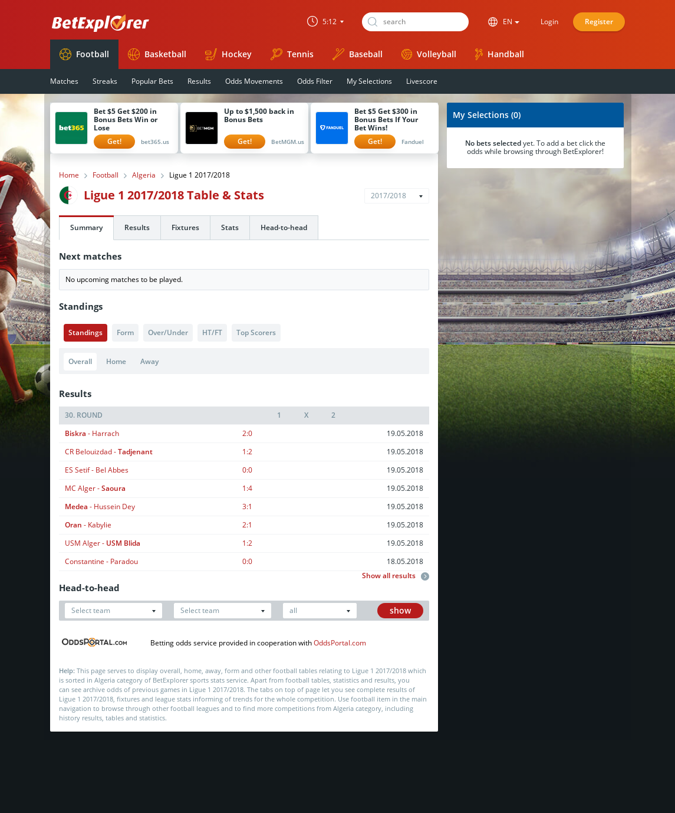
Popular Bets (152, 81)
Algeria (144, 175)
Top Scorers (256, 332)
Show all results (395, 576)
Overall (80, 361)
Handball (499, 54)
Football (84, 54)
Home (69, 175)
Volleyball (428, 54)
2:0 (247, 433)
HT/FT (212, 332)
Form (125, 332)
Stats (230, 227)
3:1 (247, 506)
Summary (86, 227)
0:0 (247, 470)
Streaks (105, 81)
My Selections (369, 81)
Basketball (157, 54)
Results (199, 81)
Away (149, 361)
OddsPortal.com (340, 643)
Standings (85, 332)
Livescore (421, 81)
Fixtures (185, 227)
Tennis (292, 54)
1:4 (247, 488)
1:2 (247, 452)
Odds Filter (314, 81)
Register (599, 22)
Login (549, 22)
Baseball (357, 54)
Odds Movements (254, 81)
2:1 (247, 525)
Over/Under (168, 332)
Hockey (228, 54)
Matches (64, 81)
